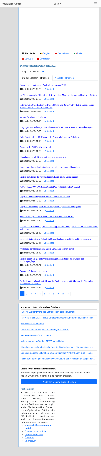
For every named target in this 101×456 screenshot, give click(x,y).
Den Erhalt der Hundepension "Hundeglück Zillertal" (45, 329)
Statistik (49, 89)
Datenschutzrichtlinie (35, 431)
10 (63, 293)
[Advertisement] (59, 30)
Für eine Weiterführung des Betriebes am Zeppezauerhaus (48, 312)
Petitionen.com (12, 3)
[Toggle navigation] (95, 3)
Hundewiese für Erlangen (32, 324)
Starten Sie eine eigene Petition (59, 381)
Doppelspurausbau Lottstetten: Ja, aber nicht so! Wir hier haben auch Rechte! (57, 353)
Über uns (29, 437)
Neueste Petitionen (64, 77)
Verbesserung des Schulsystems (36, 335)
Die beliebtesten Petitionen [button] (35, 77)
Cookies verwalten (34, 434)
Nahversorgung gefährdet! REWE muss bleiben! (43, 341)
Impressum (30, 440)
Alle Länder (29, 53)
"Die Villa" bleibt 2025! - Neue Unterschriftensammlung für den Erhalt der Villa (57, 318)
